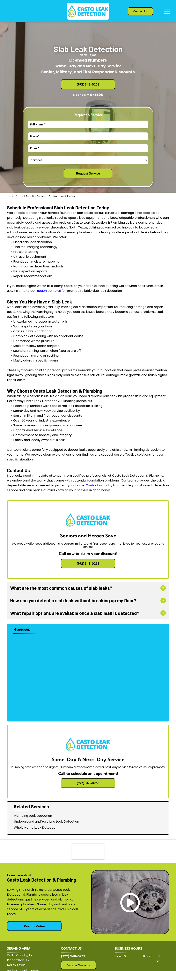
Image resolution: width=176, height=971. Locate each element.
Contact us (94, 485)
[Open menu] (167, 11)
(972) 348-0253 (73, 956)
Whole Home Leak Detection (35, 827)
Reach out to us (49, 290)
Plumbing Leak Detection (33, 815)
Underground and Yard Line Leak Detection (46, 821)
